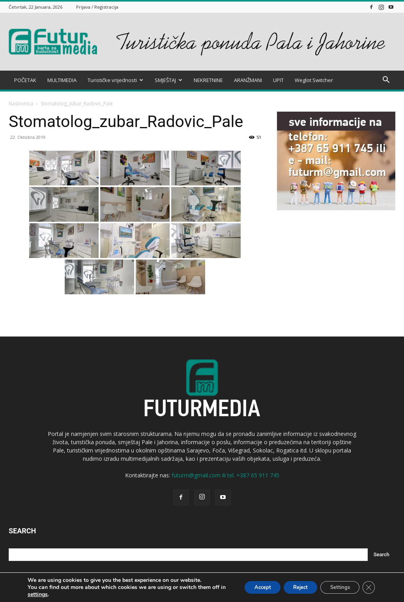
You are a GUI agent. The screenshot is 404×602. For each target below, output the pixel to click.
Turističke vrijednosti (115, 80)
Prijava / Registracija (97, 7)
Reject (290, 587)
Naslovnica (21, 103)
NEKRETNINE (208, 80)
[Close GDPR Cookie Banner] (368, 587)
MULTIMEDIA (62, 80)
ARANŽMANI (248, 80)
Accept (246, 587)
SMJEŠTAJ (168, 80)
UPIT (278, 80)
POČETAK (25, 80)
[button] (385, 80)
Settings (335, 587)
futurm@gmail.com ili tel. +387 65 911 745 (225, 475)
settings (53, 594)
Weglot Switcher (314, 80)
